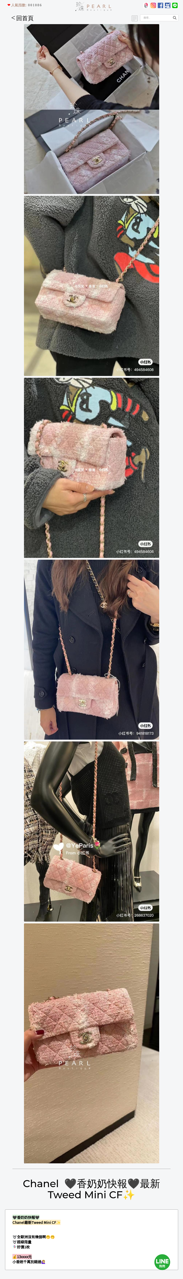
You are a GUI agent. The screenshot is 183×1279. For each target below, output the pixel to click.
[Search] (155, 17)
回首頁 (22, 18)
